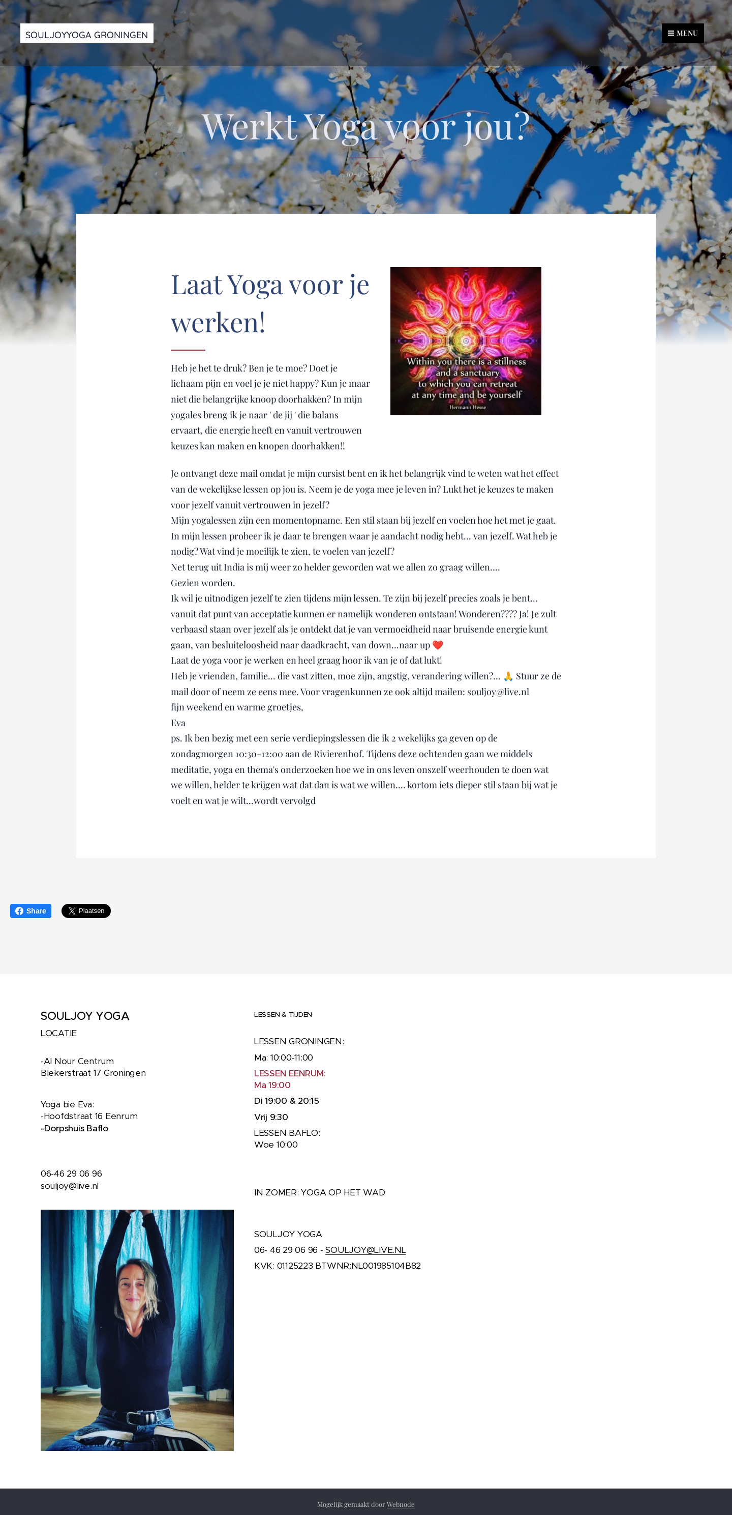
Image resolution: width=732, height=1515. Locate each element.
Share (30, 911)
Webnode (401, 1504)
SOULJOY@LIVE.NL (365, 1249)
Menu (683, 33)
